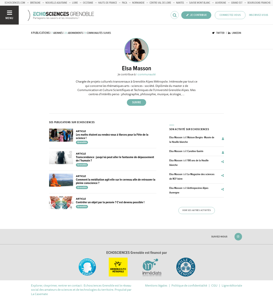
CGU (214, 285)
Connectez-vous (230, 15)
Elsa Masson (175, 137)
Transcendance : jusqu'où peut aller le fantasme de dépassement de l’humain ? (115, 159)
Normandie (138, 3)
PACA (124, 3)
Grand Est (236, 3)
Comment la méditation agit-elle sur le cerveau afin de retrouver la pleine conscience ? (115, 181)
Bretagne (35, 3)
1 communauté (146, 74)
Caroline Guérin (195, 151)
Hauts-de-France (107, 3)
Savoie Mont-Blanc (199, 3)
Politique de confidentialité (189, 285)
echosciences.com (15, 3)
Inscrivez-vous (258, 15)
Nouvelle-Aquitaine (56, 3)
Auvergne (220, 3)
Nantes (180, 3)
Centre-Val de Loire (160, 3)
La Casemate (39, 293)
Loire (75, 3)
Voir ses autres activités (196, 210)
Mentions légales (156, 285)
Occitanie (88, 3)
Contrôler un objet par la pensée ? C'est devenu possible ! (110, 202)
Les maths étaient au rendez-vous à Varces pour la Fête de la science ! (112, 136)
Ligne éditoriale (232, 285)
